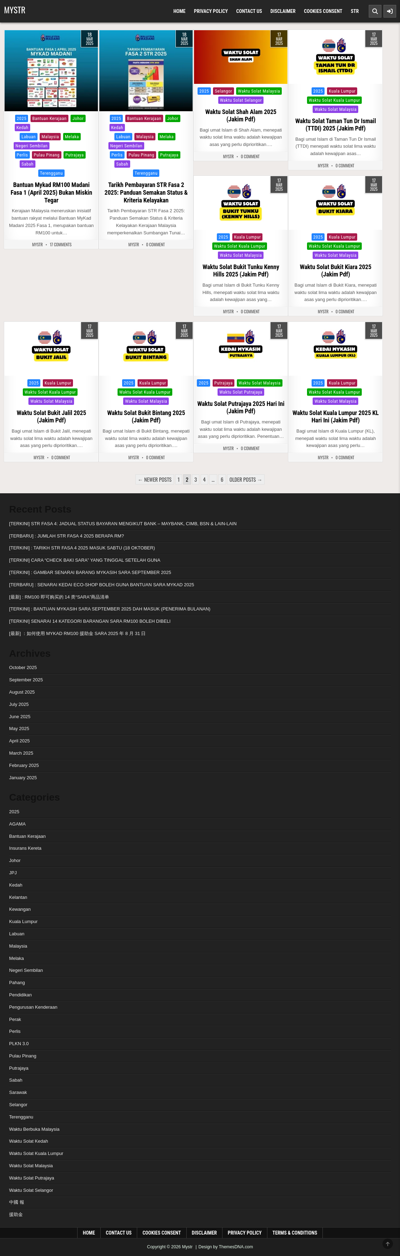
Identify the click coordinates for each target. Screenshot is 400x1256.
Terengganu (51, 173)
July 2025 (19, 704)
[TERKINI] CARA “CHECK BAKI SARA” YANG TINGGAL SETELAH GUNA (84, 560)
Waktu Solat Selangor (241, 100)
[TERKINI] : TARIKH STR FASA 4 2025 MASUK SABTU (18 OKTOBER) (82, 547)
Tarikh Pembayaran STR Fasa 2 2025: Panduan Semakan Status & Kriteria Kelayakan (146, 192)
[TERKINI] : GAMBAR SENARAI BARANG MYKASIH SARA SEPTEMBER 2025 (90, 572)
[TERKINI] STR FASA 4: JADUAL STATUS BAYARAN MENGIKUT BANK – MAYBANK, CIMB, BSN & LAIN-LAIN (122, 523)
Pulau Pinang (46, 155)
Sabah (27, 164)
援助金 (16, 1214)
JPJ (13, 872)
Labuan (28, 136)
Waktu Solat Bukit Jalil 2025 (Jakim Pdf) (51, 416)
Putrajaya (74, 155)
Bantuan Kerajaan (49, 118)
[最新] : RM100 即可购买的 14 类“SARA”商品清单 (59, 597)
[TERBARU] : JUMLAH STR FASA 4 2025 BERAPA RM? (66, 536)
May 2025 (19, 728)
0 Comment (155, 244)
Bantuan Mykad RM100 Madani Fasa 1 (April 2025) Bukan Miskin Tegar (51, 192)
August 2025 (22, 692)
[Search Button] (375, 11)
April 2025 (19, 740)
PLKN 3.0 (19, 1043)
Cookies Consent (323, 11)
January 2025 (23, 777)
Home (179, 11)
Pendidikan (20, 994)
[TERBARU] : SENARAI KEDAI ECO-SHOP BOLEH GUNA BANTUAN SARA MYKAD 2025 (101, 584)
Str (355, 11)
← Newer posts (155, 479)
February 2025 (24, 765)
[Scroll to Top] (387, 1243)
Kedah (22, 127)
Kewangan (20, 909)
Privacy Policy (211, 11)
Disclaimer (283, 11)
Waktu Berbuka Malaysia (34, 1129)
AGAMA (17, 824)
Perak (79, 145)
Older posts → (245, 479)
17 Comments (61, 244)
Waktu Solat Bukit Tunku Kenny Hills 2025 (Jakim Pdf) (240, 270)
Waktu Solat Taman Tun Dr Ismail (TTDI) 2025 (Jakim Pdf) (335, 124)
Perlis (22, 155)
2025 (22, 118)
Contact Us (249, 11)
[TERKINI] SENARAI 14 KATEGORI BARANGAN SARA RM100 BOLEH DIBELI (90, 621)
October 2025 (23, 667)
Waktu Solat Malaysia (259, 91)
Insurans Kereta (25, 848)
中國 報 (16, 1202)
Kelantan (43, 127)
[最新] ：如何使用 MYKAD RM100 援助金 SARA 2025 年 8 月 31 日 (77, 633)
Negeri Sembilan (31, 145)
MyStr (37, 244)
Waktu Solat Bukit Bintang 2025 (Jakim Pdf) (146, 416)
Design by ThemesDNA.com (225, 1246)
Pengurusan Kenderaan (33, 1007)
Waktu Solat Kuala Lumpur (334, 100)
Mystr (14, 9)
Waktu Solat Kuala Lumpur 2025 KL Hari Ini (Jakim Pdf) (336, 416)
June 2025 (20, 716)
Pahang (60, 145)
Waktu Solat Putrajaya (240, 392)
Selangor (70, 164)
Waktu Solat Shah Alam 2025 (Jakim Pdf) (240, 115)
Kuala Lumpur (70, 127)
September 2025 (26, 679)
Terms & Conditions (295, 1233)
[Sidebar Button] (390, 11)
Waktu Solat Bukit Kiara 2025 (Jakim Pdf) (335, 270)
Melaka (72, 136)
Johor (78, 118)
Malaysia (50, 136)
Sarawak (47, 164)
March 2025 (21, 753)
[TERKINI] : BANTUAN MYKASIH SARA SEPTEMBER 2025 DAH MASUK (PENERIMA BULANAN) (110, 609)
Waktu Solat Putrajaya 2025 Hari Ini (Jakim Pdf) (240, 407)
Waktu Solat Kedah (28, 1141)
